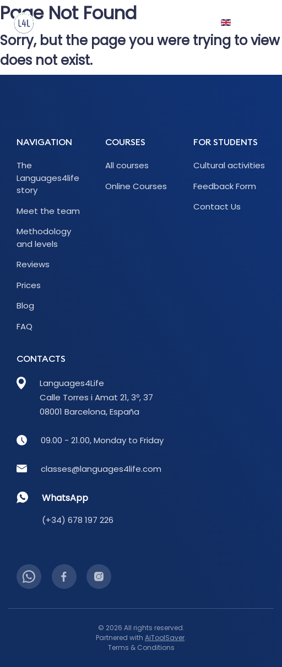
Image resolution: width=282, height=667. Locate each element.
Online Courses (136, 186)
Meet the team (48, 211)
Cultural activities (229, 165)
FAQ (24, 326)
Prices (29, 285)
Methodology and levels (44, 237)
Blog (25, 305)
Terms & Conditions (141, 647)
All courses (127, 165)
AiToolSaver (165, 637)
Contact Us (217, 206)
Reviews (33, 264)
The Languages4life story (48, 177)
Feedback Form (224, 186)
